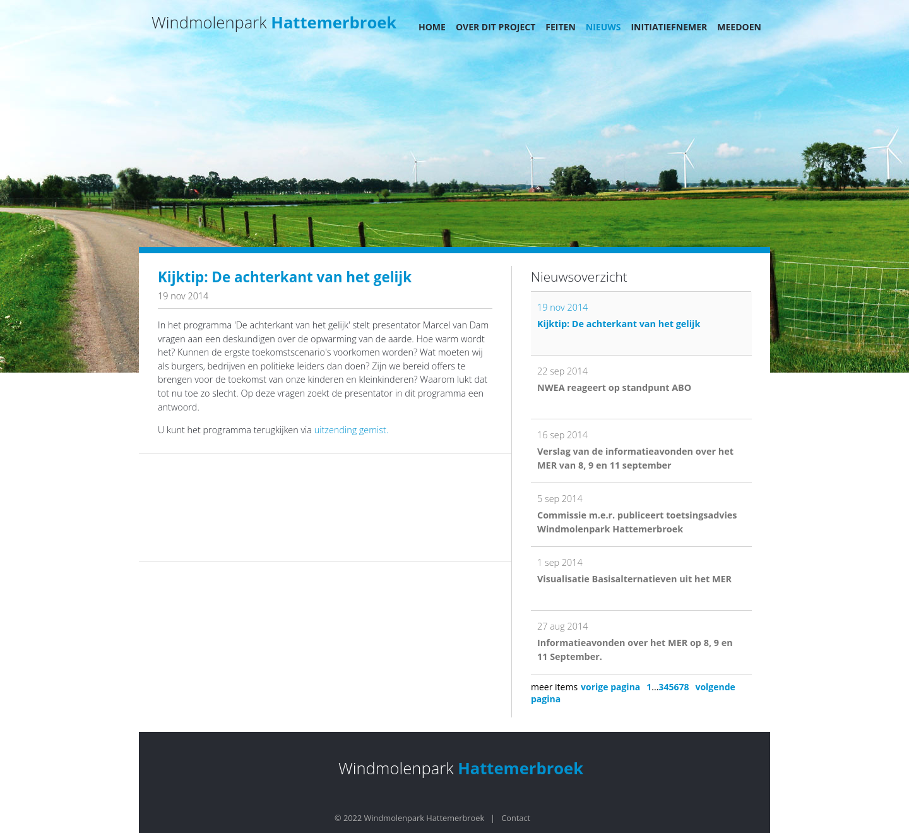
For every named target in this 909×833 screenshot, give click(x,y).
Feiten (560, 27)
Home (432, 27)
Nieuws (603, 27)
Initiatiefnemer (669, 27)
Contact (515, 818)
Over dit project (495, 27)
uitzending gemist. (351, 430)
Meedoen (739, 27)
